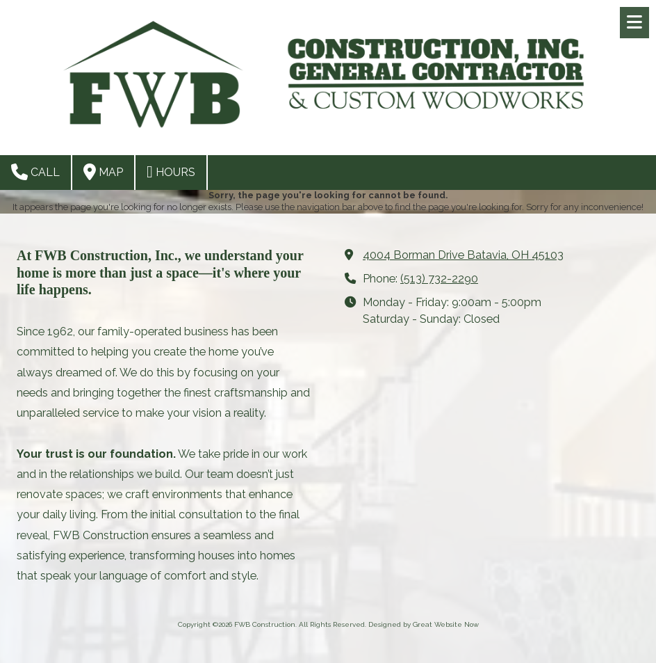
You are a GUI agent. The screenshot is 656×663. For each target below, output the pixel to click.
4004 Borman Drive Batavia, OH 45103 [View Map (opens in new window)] (463, 255)
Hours (171, 171)
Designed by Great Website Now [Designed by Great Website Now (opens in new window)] (423, 624)
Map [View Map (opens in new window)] (103, 171)
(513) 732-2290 (439, 278)
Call (35, 171)
